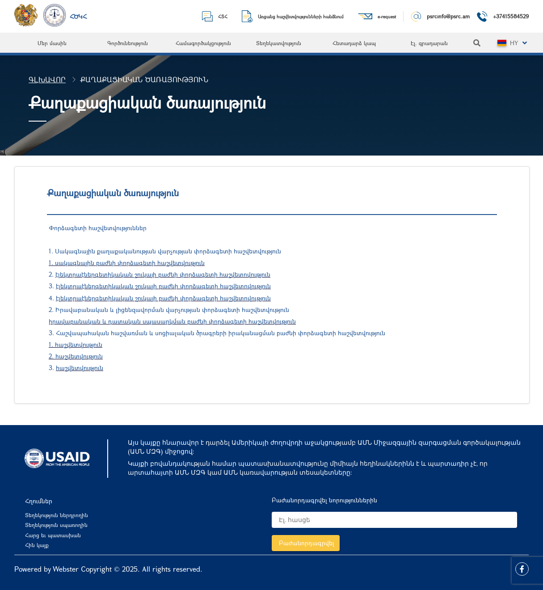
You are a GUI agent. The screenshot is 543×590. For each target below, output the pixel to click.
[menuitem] (52, 43)
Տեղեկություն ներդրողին (56, 514)
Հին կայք (37, 544)
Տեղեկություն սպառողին (56, 524)
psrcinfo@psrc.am (448, 16)
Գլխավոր (47, 79)
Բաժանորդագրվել (306, 543)
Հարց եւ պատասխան (53, 535)
